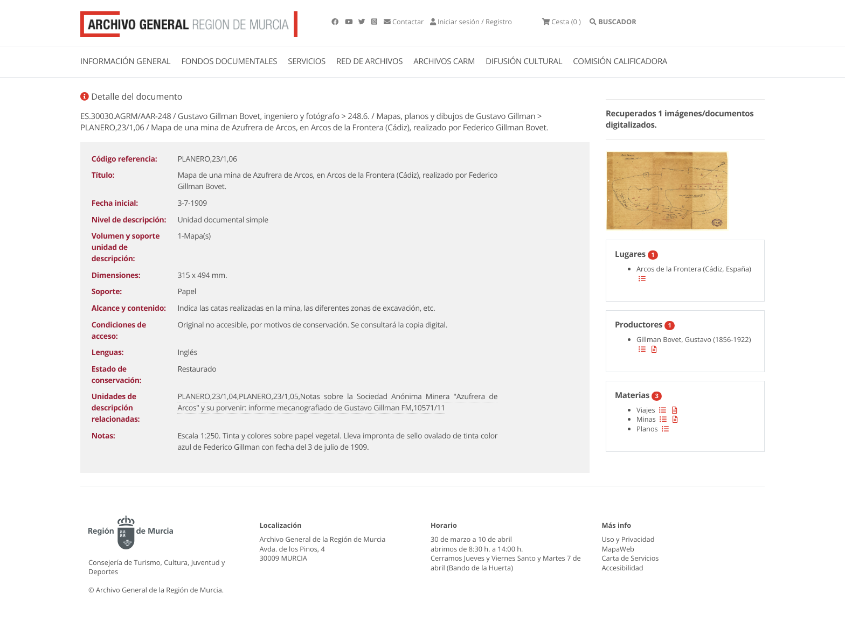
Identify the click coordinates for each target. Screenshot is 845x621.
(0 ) (561, 21)
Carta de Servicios (630, 558)
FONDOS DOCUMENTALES (229, 61)
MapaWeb (618, 549)
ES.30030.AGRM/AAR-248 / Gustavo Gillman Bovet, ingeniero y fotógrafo (210, 116)
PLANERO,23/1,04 (207, 397)
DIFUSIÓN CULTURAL (524, 61)
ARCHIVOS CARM (444, 61)
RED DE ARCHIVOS (369, 61)
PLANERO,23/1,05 (268, 397)
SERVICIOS (306, 61)
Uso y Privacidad (628, 539)
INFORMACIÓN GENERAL (125, 61)
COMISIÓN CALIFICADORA (620, 61)
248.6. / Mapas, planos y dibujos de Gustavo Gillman (441, 116)
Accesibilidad (622, 568)
